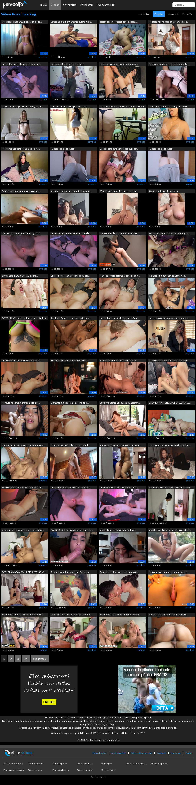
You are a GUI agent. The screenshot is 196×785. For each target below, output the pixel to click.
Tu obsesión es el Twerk (62, 148)
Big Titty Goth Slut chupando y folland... (70, 360)
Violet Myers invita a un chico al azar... (118, 530)
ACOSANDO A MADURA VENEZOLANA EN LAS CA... (122, 106)
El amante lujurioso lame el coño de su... (70, 402)
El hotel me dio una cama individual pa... (119, 360)
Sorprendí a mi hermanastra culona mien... (71, 21)
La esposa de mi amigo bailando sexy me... (71, 614)
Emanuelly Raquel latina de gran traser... (168, 106)
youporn (190, 184)
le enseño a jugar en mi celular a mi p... (167, 276)
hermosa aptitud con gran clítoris (67, 64)
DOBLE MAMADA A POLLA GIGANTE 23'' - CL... (24, 572)
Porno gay (106, 763)
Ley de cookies (118, 753)
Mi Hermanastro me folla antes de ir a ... (21, 148)
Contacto (161, 753)
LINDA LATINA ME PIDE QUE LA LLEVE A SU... (169, 402)
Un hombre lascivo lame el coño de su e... (21, 64)
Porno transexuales (136, 763)
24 (26, 658)
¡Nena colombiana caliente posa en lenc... (120, 233)
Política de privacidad (141, 753)
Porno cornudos (85, 770)
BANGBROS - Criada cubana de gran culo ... (72, 530)
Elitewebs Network (13, 763)
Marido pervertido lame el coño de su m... (120, 276)
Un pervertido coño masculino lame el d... (71, 233)
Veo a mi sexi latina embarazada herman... (120, 445)
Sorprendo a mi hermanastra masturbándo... (170, 487)
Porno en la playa (60, 770)
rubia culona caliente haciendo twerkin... (169, 572)
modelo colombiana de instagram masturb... (170, 530)
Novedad (173, 14)
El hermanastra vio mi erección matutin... (70, 445)
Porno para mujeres (13, 770)
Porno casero (35, 770)
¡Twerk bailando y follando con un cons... (119, 191)
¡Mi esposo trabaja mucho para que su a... (22, 21)
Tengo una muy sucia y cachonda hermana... (23, 445)
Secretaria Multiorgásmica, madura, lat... (168, 614)
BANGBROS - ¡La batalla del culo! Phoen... (120, 614)
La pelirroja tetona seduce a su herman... (120, 402)
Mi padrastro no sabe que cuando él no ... (168, 21)
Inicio (43, 4)
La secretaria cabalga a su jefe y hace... (119, 64)
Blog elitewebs (108, 770)
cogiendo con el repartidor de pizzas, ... (118, 21)
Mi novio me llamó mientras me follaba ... (21, 402)
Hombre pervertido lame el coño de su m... (22, 487)
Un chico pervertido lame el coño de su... (119, 487)
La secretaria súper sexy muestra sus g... (169, 318)
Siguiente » (39, 658)
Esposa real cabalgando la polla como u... (21, 191)
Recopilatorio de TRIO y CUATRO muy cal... (169, 233)
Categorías (69, 4)
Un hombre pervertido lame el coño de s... (71, 487)
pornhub (92, 57)
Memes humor (35, 763)
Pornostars (87, 4)
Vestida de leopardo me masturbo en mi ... (71, 191)
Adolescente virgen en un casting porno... (22, 106)
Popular (158, 14)
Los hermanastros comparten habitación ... (169, 445)
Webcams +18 (106, 4)
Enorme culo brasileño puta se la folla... (69, 106)
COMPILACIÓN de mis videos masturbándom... (24, 318)
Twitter (189, 753)
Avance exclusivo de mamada (163, 191)
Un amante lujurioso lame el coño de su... (21, 360)
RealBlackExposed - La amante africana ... (71, 318)
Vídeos (55, 4)
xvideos (43, 57)
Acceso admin (98, 776)
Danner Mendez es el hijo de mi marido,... (120, 572)
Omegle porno (59, 763)
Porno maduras (85, 763)
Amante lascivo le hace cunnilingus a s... (21, 233)
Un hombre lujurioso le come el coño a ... (119, 318)
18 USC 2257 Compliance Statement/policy (98, 740)
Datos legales (99, 753)
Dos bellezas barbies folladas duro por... (119, 148)
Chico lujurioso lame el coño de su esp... (70, 276)
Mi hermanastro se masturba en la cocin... (169, 360)
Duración (187, 14)
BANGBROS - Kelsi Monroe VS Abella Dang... (23, 614)
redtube (92, 565)
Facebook (176, 753)
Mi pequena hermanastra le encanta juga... (23, 530)
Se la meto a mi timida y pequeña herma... (70, 572)
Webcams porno (158, 763)
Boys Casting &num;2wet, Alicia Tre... (20, 276)
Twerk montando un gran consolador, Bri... (169, 64)
